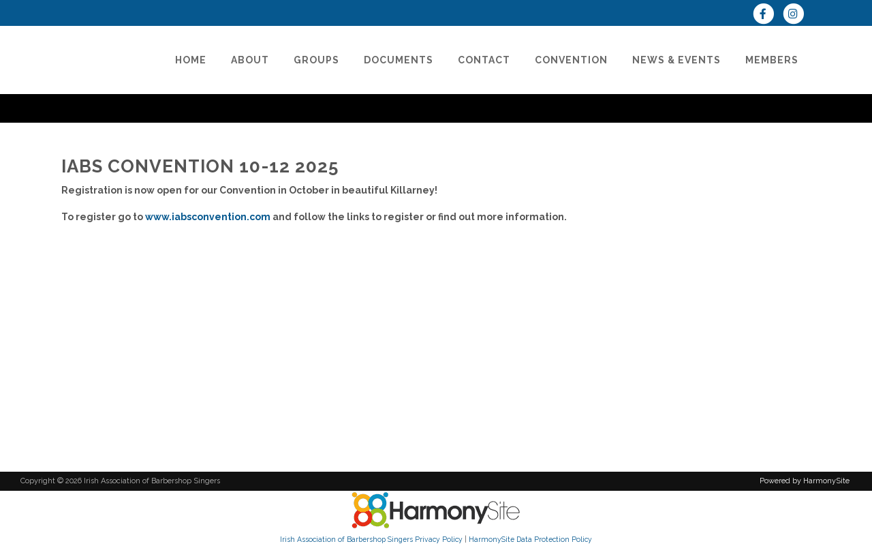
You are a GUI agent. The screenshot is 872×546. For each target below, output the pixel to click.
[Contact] (484, 60)
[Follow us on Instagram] (797, 15)
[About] (250, 60)
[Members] (772, 60)
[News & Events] (676, 60)
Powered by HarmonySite (805, 480)
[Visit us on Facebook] (768, 15)
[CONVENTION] (571, 60)
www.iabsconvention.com (207, 216)
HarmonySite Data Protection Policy (530, 539)
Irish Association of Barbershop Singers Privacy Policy (371, 539)
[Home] (191, 60)
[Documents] (399, 60)
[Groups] (316, 60)
